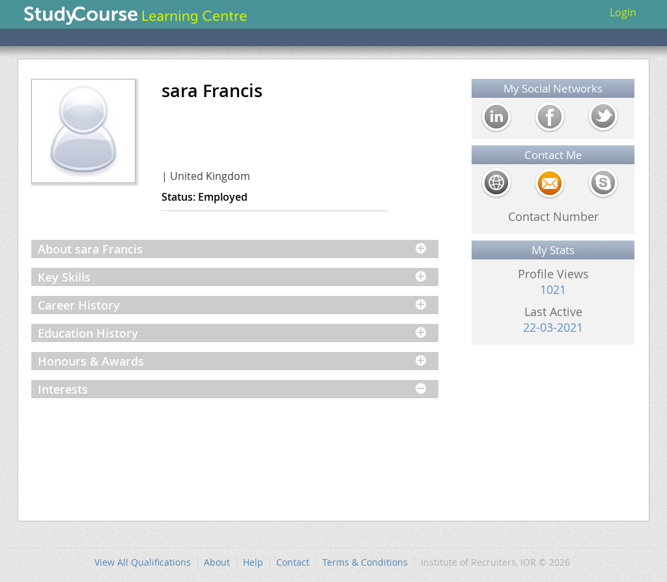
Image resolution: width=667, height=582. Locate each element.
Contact (292, 562)
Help (253, 562)
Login (623, 12)
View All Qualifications (142, 562)
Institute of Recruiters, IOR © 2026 (495, 562)
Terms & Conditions (365, 562)
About (217, 562)
